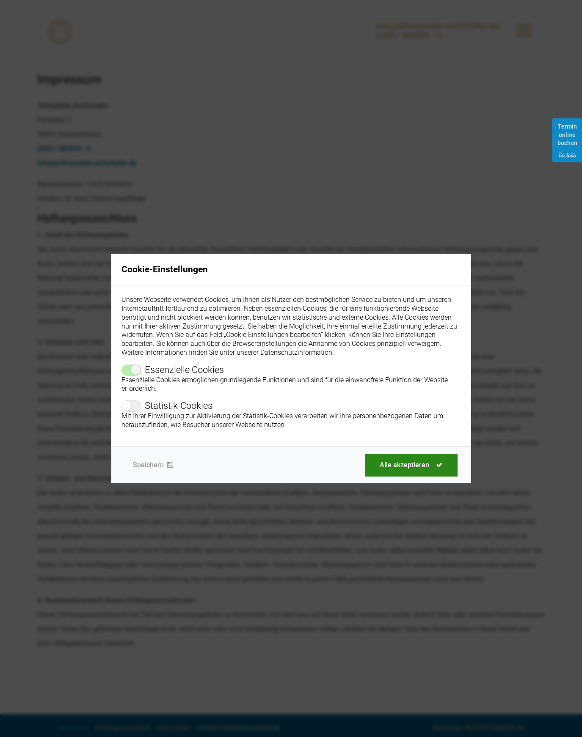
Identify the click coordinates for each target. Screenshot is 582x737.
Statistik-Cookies (178, 405)
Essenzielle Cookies (184, 369)
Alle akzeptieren (411, 465)
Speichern (153, 465)
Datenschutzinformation (296, 352)
